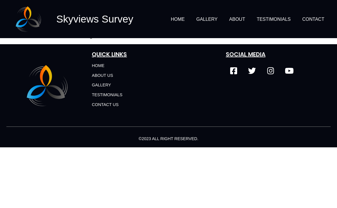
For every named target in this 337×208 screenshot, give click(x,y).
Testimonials (274, 19)
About (237, 19)
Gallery (207, 19)
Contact (313, 19)
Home (178, 19)
